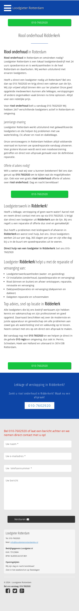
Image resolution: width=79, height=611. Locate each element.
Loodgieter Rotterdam (28, 8)
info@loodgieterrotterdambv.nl (24, 542)
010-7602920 (39, 22)
